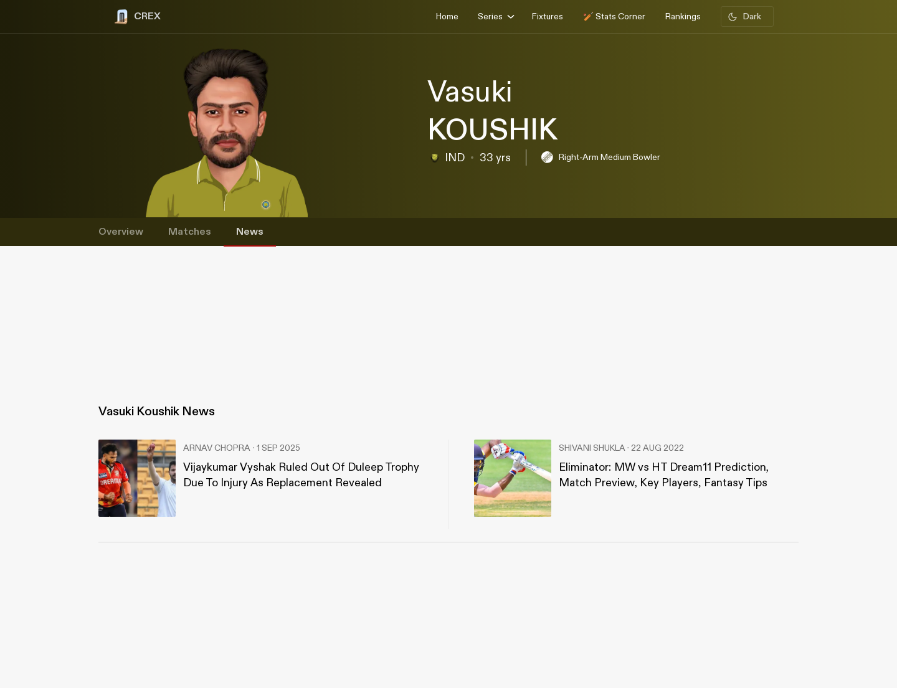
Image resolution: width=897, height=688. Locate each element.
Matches (189, 231)
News (249, 231)
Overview (120, 231)
